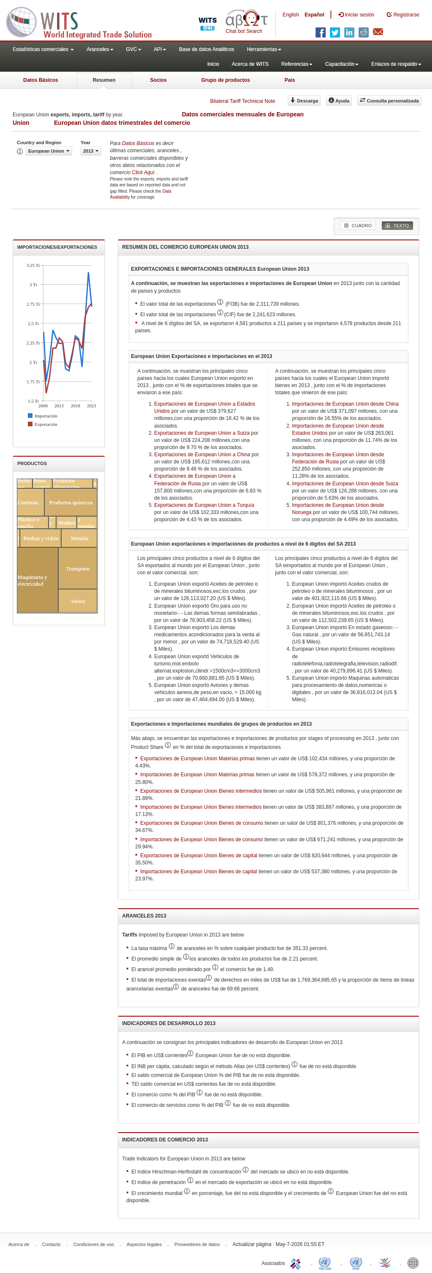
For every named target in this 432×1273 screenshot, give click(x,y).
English (291, 15)
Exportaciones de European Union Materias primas (197, 759)
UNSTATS (356, 1262)
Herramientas (264, 49)
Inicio (213, 64)
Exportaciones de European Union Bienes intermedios (201, 791)
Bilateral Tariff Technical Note (242, 101)
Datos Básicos (40, 80)
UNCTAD (326, 1262)
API (160, 49)
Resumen (104, 80)
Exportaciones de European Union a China (202, 455)
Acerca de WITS (250, 64)
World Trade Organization (385, 1262)
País (289, 80)
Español (314, 15)
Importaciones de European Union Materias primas (197, 775)
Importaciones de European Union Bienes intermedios (201, 807)
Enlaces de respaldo (396, 64)
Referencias (297, 64)
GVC (133, 49)
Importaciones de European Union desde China (345, 404)
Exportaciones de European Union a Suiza (202, 433)
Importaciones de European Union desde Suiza (345, 484)
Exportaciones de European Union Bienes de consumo (202, 823)
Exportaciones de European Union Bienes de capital (199, 856)
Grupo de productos (225, 80)
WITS (84, 21)
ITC (297, 1262)
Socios (158, 80)
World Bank (415, 1262)
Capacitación (342, 64)
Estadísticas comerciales (43, 49)
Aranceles (99, 49)
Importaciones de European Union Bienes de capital (198, 872)
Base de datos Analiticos (206, 49)
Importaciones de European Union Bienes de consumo (201, 839)
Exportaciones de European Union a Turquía (204, 505)
